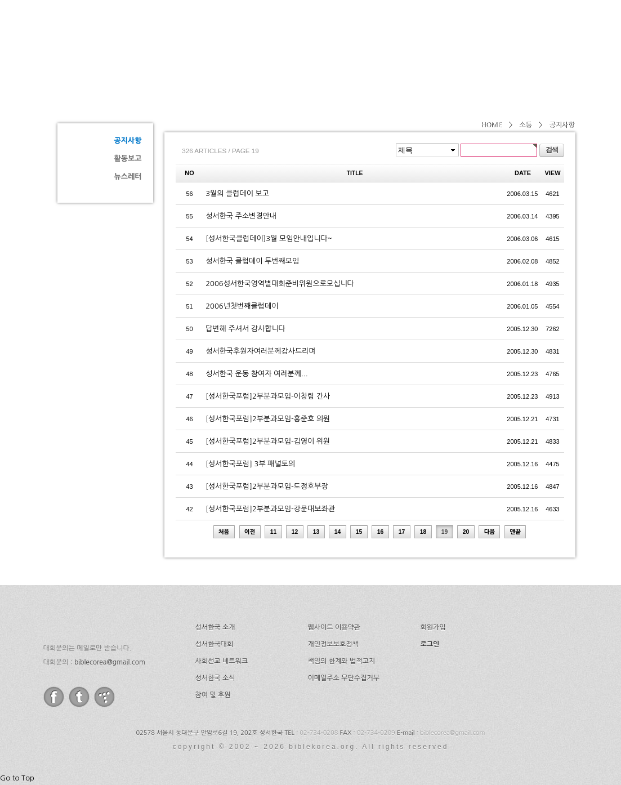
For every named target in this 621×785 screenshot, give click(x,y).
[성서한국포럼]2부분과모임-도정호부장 (266, 486)
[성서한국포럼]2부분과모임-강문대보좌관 (270, 508)
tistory (104, 696)
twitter (79, 696)
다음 (489, 532)
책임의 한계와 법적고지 (342, 661)
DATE (523, 173)
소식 (490, 37)
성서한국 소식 (215, 678)
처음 (224, 532)
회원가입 (433, 627)
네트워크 (436, 37)
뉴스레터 (128, 176)
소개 (300, 37)
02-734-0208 (319, 733)
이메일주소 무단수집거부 (343, 678)
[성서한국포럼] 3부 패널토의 (250, 463)
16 (380, 532)
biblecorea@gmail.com (109, 662)
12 (295, 532)
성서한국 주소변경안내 (240, 216)
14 (337, 532)
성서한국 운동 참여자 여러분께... (256, 373)
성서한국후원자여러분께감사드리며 (260, 351)
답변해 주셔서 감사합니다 (245, 328)
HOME (491, 125)
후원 (535, 37)
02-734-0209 (376, 733)
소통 (97, 99)
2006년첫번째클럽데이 (241, 306)
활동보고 (128, 158)
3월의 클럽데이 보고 (237, 193)
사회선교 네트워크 (221, 661)
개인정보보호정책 (333, 644)
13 (316, 532)
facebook (53, 696)
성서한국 (159, 36)
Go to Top (17, 778)
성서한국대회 (364, 37)
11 (273, 532)
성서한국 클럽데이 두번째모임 (252, 261)
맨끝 (515, 532)
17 (402, 532)
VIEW (552, 173)
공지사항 (128, 140)
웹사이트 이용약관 (334, 627)
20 (466, 532)
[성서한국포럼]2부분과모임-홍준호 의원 (267, 418)
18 (423, 532)
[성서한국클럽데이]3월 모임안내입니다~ (268, 238)
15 (359, 532)
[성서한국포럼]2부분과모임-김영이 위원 (267, 441)
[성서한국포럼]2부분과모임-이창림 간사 (267, 396)
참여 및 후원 (213, 695)
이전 (250, 532)
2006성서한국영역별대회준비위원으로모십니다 (279, 283)
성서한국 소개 (215, 627)
